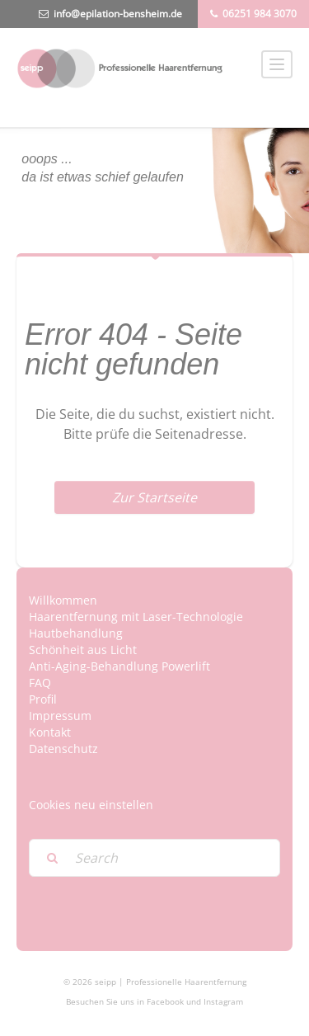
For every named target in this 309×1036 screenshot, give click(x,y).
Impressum (60, 715)
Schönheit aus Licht (83, 649)
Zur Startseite (154, 497)
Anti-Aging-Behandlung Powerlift (119, 666)
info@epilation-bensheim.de (118, 14)
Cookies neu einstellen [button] (91, 804)
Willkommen (63, 600)
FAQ (40, 682)
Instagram (223, 1001)
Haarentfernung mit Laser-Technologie (136, 616)
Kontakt (50, 732)
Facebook (165, 1001)
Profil (43, 699)
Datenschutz (63, 748)
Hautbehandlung (76, 633)
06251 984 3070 (259, 14)
